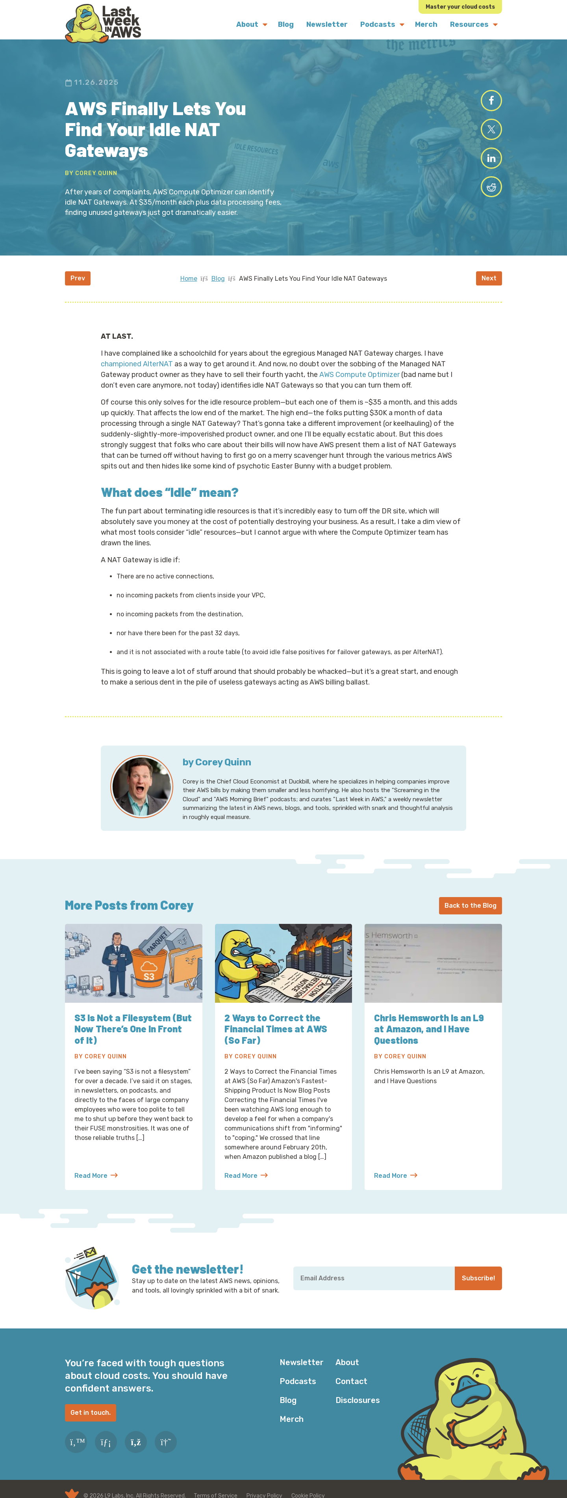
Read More (96, 1176)
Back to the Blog (471, 905)
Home (188, 278)
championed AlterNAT (137, 364)
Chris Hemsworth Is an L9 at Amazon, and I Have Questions (429, 1029)
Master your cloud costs (460, 7)
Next (489, 278)
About (347, 1362)
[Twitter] (76, 1442)
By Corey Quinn (91, 173)
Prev (77, 278)
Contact (351, 1381)
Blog (218, 278)
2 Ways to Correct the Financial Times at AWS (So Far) (276, 1029)
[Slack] (166, 1442)
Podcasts (298, 1381)
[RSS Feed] (136, 1442)
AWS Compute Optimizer (359, 374)
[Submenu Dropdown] (265, 24)
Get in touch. (90, 1412)
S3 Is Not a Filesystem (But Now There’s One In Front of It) (133, 1029)
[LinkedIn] (106, 1442)
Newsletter (302, 1362)
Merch (292, 1419)
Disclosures (357, 1400)
